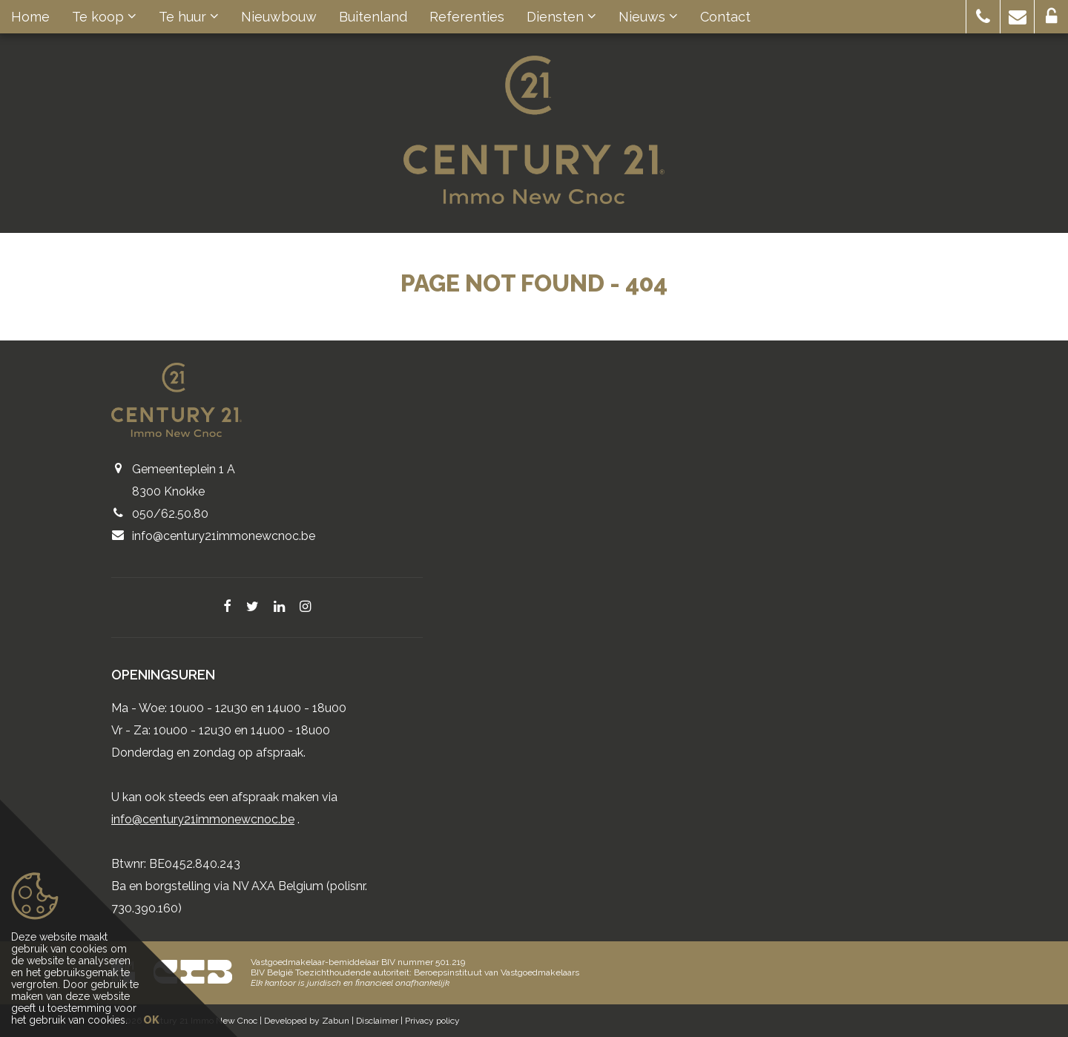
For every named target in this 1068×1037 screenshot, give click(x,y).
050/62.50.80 (170, 514)
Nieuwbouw (279, 16)
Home (30, 16)
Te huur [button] (189, 16)
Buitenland (373, 16)
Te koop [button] (104, 16)
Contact (725, 16)
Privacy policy (432, 1020)
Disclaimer (377, 1020)
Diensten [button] (561, 16)
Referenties (466, 16)
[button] (983, 16)
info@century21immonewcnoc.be (223, 536)
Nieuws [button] (648, 16)
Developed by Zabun (306, 1020)
